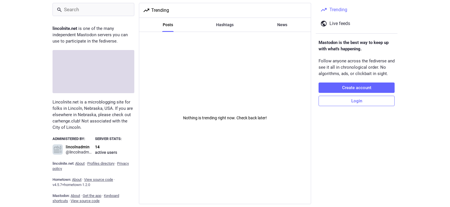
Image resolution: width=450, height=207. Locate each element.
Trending (156, 10)
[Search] (93, 9)
